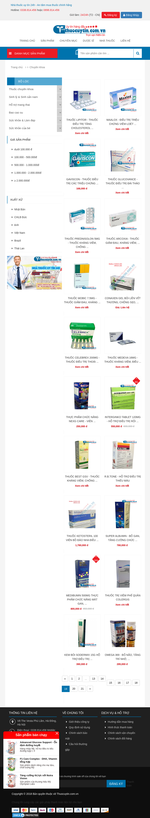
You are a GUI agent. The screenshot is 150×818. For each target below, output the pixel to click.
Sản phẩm (47, 40)
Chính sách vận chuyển (121, 732)
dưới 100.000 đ (22, 149)
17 (127, 682)
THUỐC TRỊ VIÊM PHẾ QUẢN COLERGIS (123, 597)
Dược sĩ (88, 40)
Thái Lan (18, 248)
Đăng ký (110, 15)
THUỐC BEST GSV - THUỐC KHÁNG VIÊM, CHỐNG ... (82, 478)
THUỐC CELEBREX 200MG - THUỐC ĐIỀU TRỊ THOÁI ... (82, 359)
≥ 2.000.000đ (21, 180)
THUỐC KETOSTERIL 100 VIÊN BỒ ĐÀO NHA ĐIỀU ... (82, 538)
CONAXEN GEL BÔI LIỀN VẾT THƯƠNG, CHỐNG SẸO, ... (123, 300)
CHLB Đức (19, 217)
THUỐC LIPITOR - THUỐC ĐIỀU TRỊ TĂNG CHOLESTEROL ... (82, 123)
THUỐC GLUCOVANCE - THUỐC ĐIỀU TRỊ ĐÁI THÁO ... (123, 183)
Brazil (16, 240)
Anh (15, 224)
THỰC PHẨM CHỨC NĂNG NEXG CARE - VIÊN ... (82, 419)
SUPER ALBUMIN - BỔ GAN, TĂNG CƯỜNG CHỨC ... (123, 538)
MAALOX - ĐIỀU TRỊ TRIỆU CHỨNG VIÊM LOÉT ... (122, 121)
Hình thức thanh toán (120, 727)
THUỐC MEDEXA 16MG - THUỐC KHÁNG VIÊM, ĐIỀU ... (122, 359)
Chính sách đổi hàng (120, 738)
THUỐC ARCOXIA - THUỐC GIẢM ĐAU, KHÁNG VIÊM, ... (123, 240)
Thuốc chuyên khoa (21, 89)
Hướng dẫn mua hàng (120, 721)
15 (110, 682)
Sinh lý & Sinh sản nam (23, 96)
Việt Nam (18, 232)
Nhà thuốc (107, 40)
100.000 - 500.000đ (24, 157)
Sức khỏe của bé (19, 128)
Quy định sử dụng (79, 727)
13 (93, 678)
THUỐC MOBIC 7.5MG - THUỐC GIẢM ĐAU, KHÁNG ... (82, 300)
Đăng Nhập (131, 15)
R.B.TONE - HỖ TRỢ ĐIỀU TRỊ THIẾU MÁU (122, 478)
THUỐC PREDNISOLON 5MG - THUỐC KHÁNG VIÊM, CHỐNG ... (82, 242)
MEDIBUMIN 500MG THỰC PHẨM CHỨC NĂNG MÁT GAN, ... (82, 599)
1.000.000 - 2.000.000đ (26, 172)
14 (102, 678)
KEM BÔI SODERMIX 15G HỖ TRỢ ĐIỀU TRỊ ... (82, 656)
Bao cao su (16, 112)
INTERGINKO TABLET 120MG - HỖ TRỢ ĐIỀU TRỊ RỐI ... (123, 419)
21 (82, 688)
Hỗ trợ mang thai (19, 104)
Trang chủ (27, 40)
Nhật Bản (18, 209)
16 (119, 682)
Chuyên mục (68, 40)
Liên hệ (125, 40)
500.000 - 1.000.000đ (25, 164)
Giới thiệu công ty (79, 721)
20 (73, 688)
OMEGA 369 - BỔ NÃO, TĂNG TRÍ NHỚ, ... (123, 656)
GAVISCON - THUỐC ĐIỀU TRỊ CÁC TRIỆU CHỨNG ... (82, 181)
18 (136, 682)
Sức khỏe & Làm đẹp (22, 120)
